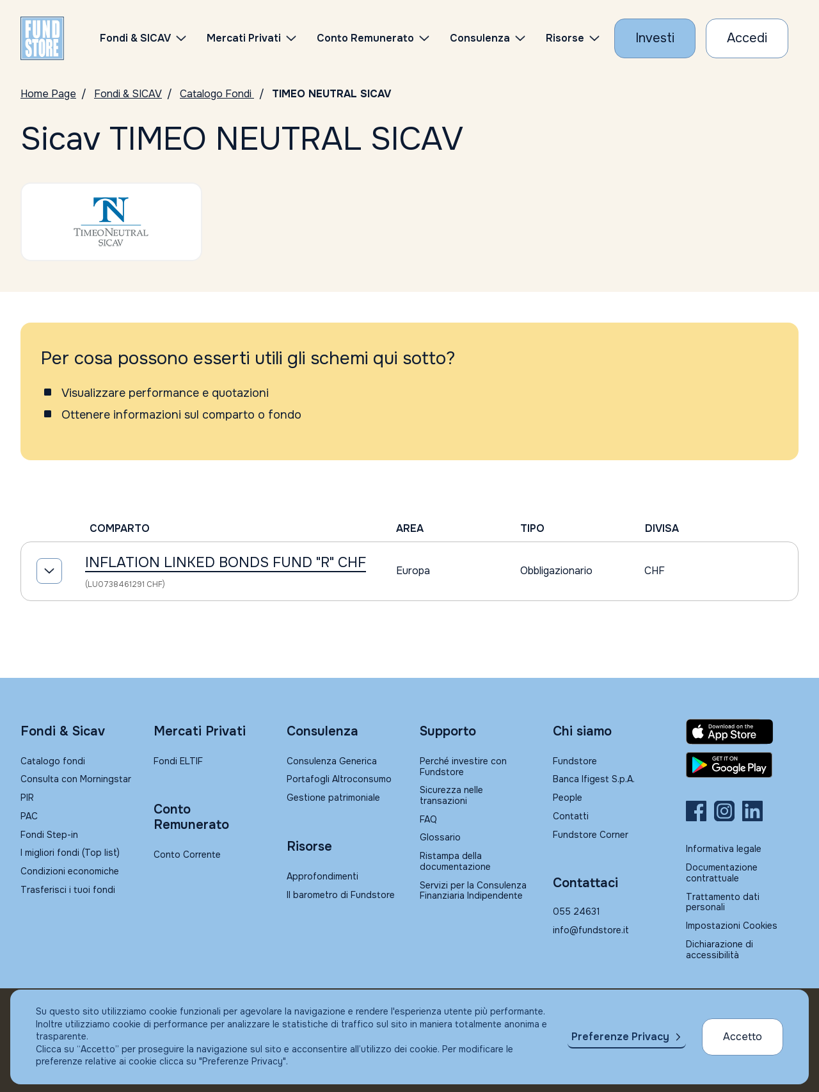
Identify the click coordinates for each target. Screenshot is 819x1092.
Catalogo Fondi (217, 93)
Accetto (742, 1036)
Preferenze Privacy (620, 1036)
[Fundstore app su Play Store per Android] (742, 765)
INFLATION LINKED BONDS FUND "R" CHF (225, 563)
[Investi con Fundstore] (655, 38)
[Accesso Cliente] (747, 38)
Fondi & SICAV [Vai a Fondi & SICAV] (128, 93)
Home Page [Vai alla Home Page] (48, 93)
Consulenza (480, 38)
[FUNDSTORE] (42, 38)
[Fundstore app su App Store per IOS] (742, 731)
